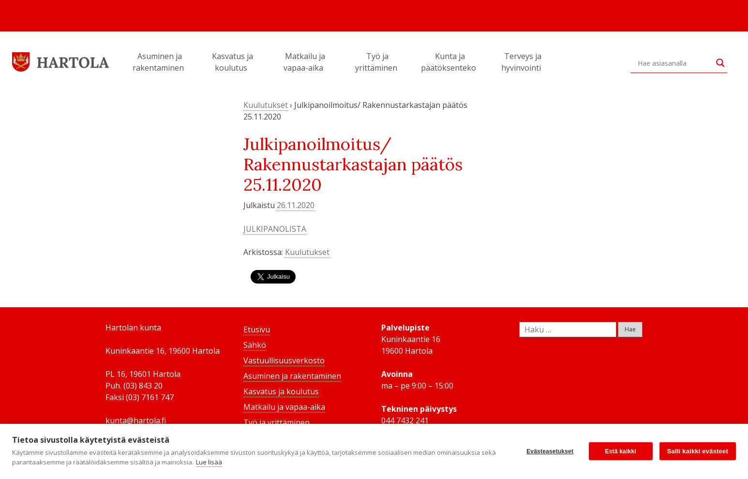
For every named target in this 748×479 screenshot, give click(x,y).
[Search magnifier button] (720, 63)
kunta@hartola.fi (135, 420)
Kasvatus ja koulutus (232, 62)
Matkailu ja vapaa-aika (305, 62)
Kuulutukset (265, 105)
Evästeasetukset (549, 451)
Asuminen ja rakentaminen (160, 62)
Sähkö (254, 345)
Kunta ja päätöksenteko (450, 62)
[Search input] (674, 63)
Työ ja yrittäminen (377, 62)
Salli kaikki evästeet (697, 451)
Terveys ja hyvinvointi (522, 62)
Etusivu (256, 329)
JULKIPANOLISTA (274, 229)
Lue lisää (209, 462)
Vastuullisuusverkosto (284, 360)
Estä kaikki (620, 451)
